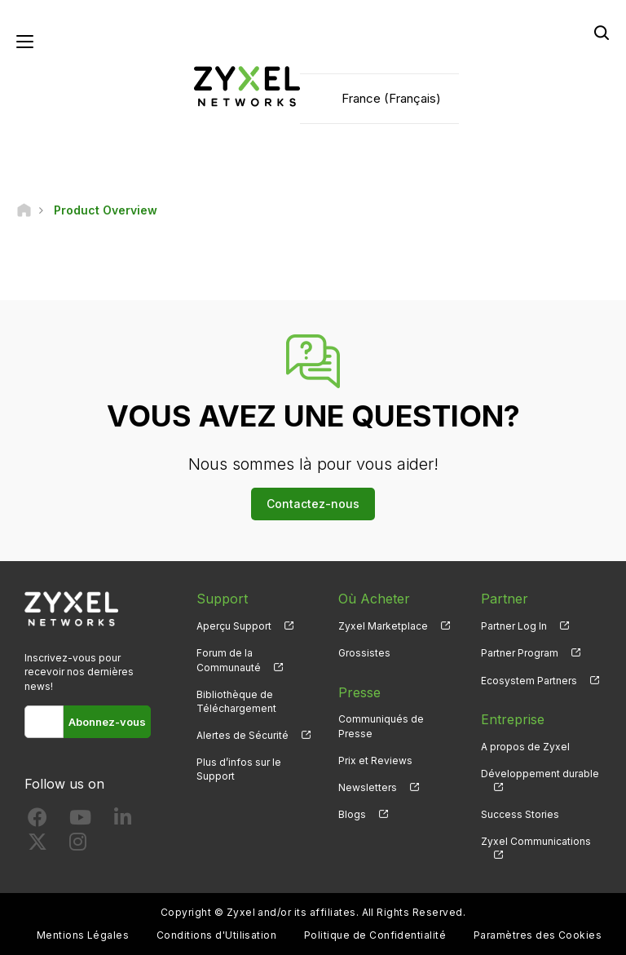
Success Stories (520, 814)
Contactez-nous (313, 504)
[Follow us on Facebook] (37, 821)
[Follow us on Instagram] (77, 845)
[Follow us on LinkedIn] (122, 821)
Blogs (352, 814)
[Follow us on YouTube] (80, 821)
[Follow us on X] (37, 845)
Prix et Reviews (375, 760)
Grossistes (364, 653)
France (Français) (391, 98)
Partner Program (519, 653)
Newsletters (367, 787)
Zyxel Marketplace (383, 626)
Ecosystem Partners (529, 680)
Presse (359, 692)
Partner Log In (514, 626)
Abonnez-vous (107, 721)
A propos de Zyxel (525, 747)
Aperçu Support (233, 626)
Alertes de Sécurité (242, 735)
